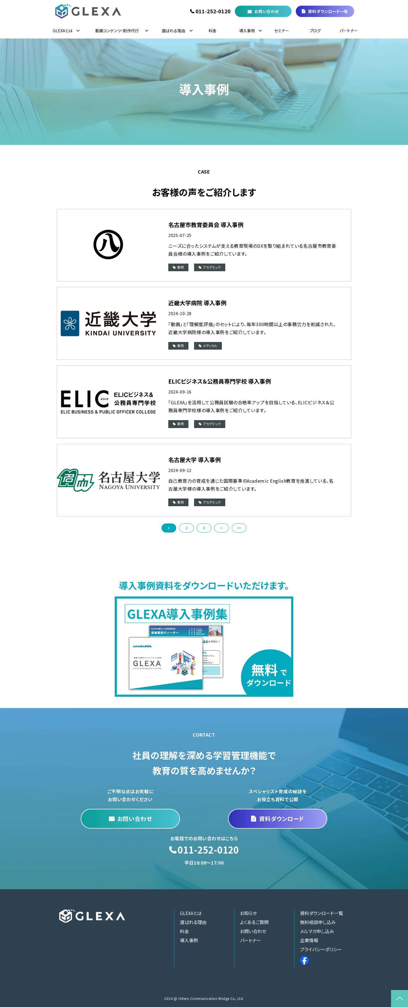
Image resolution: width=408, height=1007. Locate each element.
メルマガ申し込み (317, 931)
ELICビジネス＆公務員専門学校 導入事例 (219, 381)
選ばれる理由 (173, 30)
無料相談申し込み (318, 922)
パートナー (348, 30)
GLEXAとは (63, 30)
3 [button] (204, 528)
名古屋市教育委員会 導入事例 (205, 225)
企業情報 (309, 940)
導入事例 (247, 30)
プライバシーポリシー (321, 949)
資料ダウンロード (281, 818)
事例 (180, 267)
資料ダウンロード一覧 (328, 11)
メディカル (210, 345)
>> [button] (239, 528)
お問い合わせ (266, 11)
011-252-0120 (213, 11)
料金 (212, 30)
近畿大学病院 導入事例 (197, 303)
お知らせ (248, 913)
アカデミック (212, 267)
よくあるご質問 (254, 922)
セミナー (281, 30)
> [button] (222, 528)
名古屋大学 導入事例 (194, 460)
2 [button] (186, 528)
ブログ (315, 30)
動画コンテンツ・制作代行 (117, 30)
